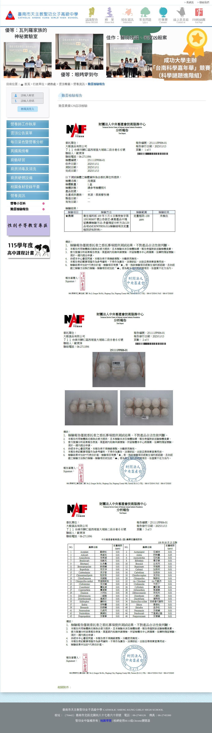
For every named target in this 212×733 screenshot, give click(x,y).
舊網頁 (189, 2)
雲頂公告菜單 (22, 133)
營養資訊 (79, 84)
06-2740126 (139, 715)
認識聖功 (92, 20)
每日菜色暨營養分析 (27, 142)
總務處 (51, 84)
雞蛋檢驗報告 (96, 84)
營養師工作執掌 (23, 124)
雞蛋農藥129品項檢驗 (73, 105)
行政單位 (38, 84)
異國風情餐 (20, 151)
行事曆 (163, 20)
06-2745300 (164, 715)
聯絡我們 (203, 2)
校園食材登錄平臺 (25, 187)
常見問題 (145, 21)
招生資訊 (127, 20)
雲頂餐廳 (64, 84)
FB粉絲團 (199, 20)
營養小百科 (18, 203)
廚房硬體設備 (22, 178)
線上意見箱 (181, 20)
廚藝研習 (18, 160)
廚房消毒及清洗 (23, 169)
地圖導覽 (106, 720)
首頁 (27, 84)
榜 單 (109, 20)
